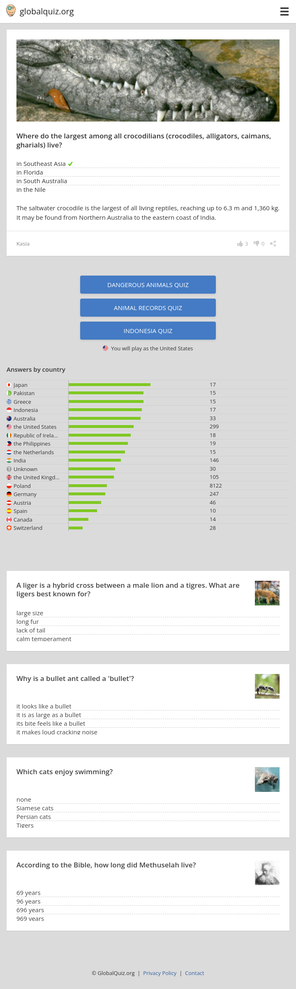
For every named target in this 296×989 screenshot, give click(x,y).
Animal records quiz (148, 308)
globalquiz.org (47, 11)
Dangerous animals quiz (148, 285)
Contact (194, 973)
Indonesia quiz (148, 331)
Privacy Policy (159, 973)
